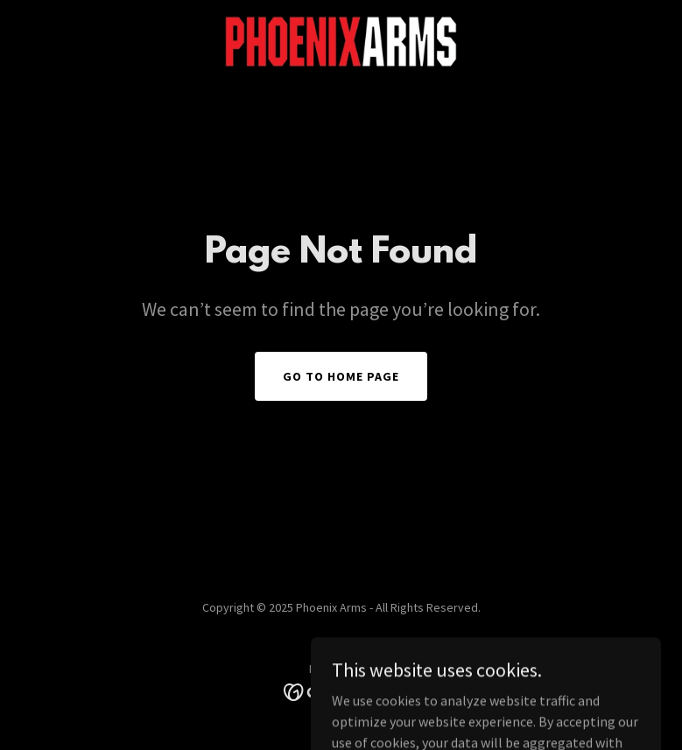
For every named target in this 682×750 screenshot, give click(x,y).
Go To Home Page (341, 376)
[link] (341, 42)
